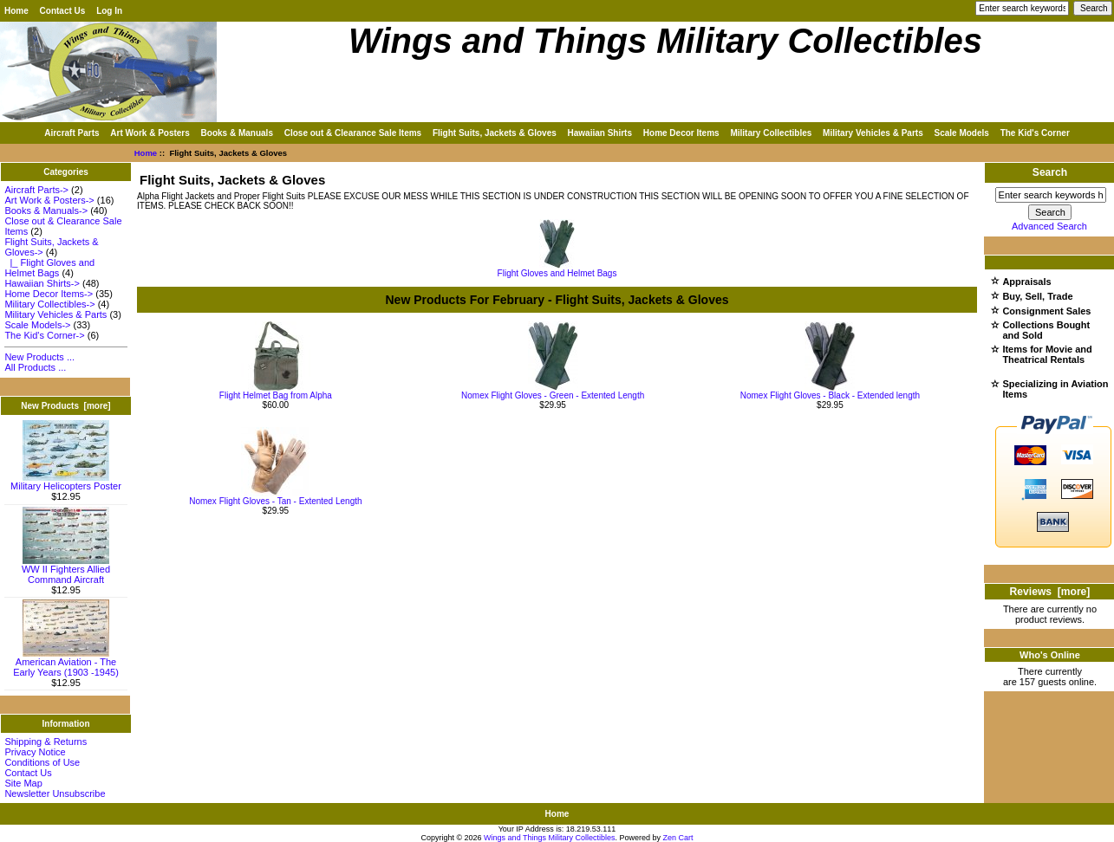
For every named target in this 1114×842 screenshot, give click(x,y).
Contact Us (63, 11)
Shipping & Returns (45, 741)
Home (16, 11)
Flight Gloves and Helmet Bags (557, 269)
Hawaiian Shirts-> (42, 283)
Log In (109, 11)
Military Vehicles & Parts (873, 133)
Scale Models (962, 133)
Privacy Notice (34, 752)
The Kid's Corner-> (44, 335)
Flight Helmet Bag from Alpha (275, 395)
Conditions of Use (42, 762)
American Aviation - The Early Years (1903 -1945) (66, 662)
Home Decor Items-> (48, 293)
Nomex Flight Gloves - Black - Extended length (830, 395)
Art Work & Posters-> (49, 200)
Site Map (23, 783)
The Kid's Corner (1035, 133)
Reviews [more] (1050, 592)
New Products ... (39, 357)
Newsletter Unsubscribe (54, 793)
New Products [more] (65, 406)
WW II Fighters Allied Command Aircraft (66, 570)
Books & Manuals (237, 133)
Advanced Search (1049, 226)
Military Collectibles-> (49, 304)
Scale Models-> (37, 325)
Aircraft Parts (71, 133)
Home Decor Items (681, 133)
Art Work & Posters (150, 133)
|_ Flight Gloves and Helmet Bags (49, 267)
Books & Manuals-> (46, 210)
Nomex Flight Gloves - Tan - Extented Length (275, 501)
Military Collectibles (770, 133)
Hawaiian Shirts (600, 133)
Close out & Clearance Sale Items (352, 133)
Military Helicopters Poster (65, 481)
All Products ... (35, 367)
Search (1050, 172)
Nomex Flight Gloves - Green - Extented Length (552, 395)
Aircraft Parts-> (36, 190)
